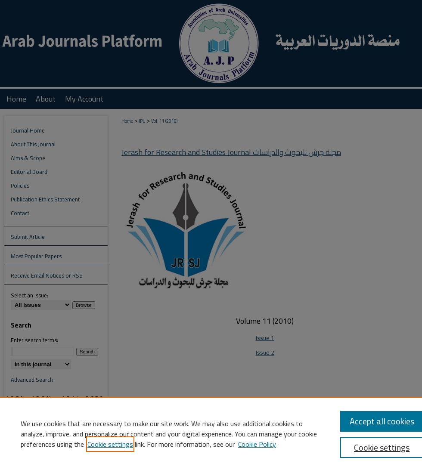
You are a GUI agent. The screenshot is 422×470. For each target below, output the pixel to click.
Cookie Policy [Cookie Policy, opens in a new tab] (257, 444)
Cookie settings (110, 444)
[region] (211, 433)
